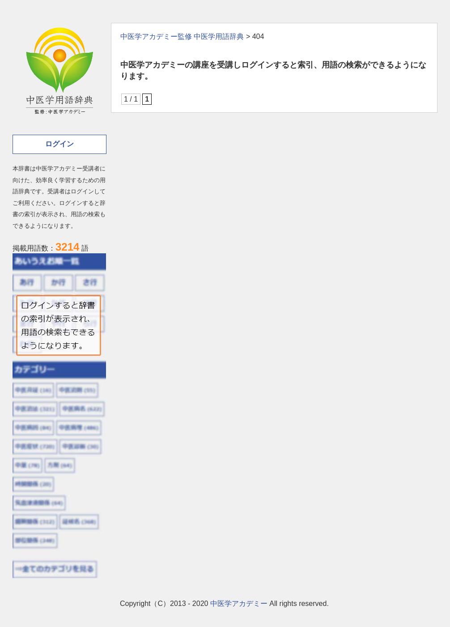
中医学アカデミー (238, 603)
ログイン (59, 144)
